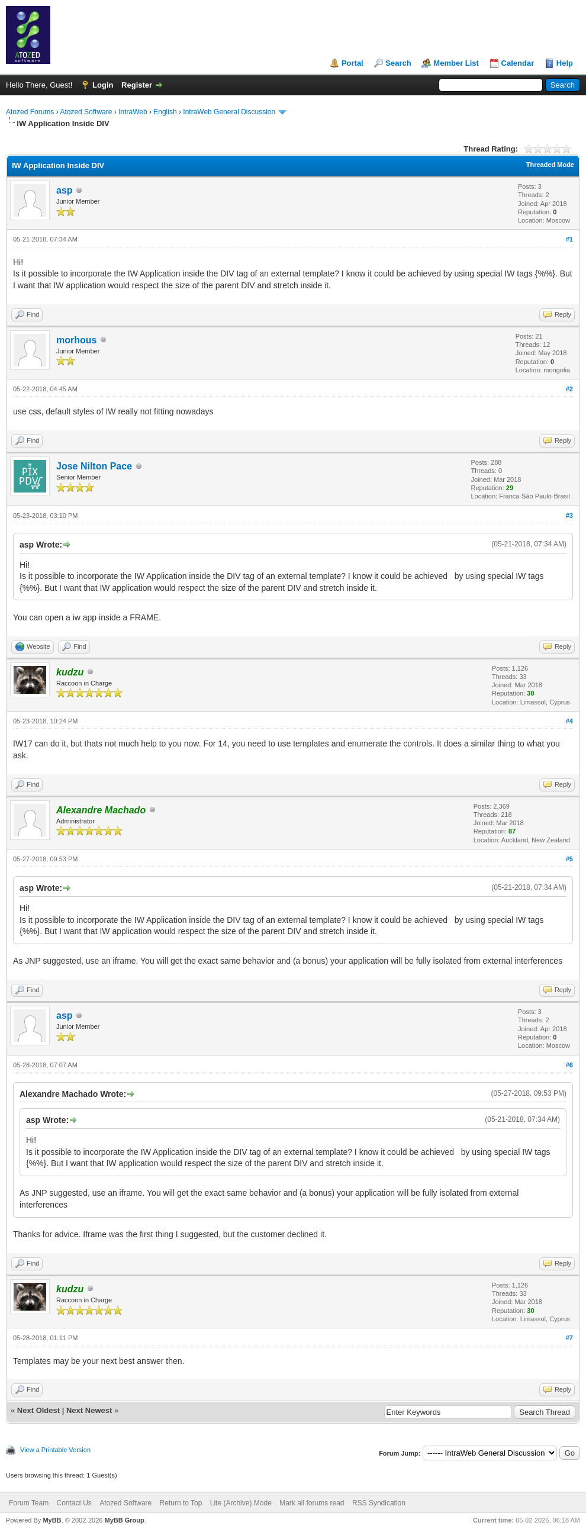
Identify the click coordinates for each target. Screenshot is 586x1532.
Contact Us (73, 1503)
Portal (352, 63)
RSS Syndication (378, 1503)
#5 (569, 858)
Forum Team (29, 1503)
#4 (569, 721)
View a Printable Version (55, 1449)
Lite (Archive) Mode (241, 1503)
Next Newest (89, 1410)
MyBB (52, 1520)
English (164, 112)
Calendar (518, 63)
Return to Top (181, 1503)
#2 (569, 388)
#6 (569, 1064)
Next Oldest (38, 1410)
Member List (456, 63)
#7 (569, 1337)
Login (102, 85)
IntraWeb (132, 112)
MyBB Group (124, 1520)
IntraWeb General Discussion (229, 112)
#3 (569, 515)
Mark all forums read (311, 1503)
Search (398, 63)
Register (136, 85)
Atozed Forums (30, 112)
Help (564, 63)
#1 (569, 239)
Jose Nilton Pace (94, 466)
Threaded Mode (550, 164)
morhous (76, 340)
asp (64, 190)
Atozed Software (86, 112)
